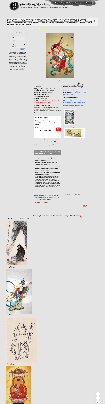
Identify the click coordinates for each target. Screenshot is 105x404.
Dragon (70, 19)
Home (9, 19)
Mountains (36, 19)
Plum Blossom (54, 21)
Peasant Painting (33, 22)
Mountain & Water (45, 19)
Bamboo (66, 21)
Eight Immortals (27, 21)
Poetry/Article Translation (23, 24)
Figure (9, 21)
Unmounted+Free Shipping (42, 121)
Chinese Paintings (35, 28)
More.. (22, 19)
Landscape (29, 19)
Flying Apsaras (43, 28)
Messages (74, 199)
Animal (65, 19)
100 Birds (76, 21)
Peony (48, 21)
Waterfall (54, 19)
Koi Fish (17, 19)
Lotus (61, 21)
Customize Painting (71, 22)
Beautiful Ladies (17, 21)
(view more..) (22, 69)
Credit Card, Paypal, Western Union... (78, 96)
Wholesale (82, 22)
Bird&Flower (41, 21)
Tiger (79, 19)
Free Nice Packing (75, 91)
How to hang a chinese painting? (73, 105)
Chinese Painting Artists (56, 22)
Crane (71, 21)
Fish (13, 19)
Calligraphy (88, 21)
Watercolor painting (20, 22)
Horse (75, 19)
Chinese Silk (43, 22)
